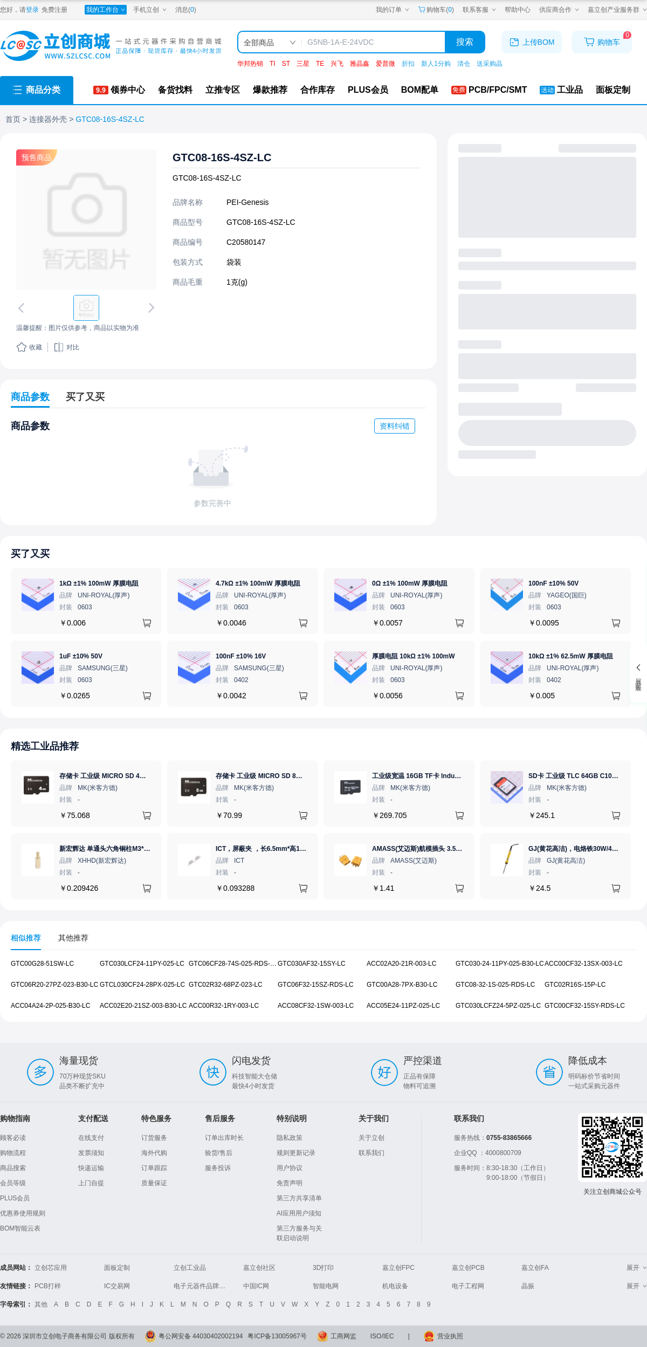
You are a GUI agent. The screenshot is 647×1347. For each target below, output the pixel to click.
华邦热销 (250, 63)
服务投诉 (218, 1168)
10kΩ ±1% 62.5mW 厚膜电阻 (570, 656)
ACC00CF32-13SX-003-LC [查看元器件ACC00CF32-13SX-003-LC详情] (584, 963)
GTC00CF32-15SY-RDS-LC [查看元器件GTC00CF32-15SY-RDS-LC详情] (585, 1005)
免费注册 (54, 9)
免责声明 (289, 1183)
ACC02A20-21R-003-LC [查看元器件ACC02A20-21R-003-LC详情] (401, 963)
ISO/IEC (382, 1336)
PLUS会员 (15, 1198)
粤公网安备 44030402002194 (201, 1336)
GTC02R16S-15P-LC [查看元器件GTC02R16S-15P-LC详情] (575, 984)
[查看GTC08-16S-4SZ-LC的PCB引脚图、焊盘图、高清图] (86, 219)
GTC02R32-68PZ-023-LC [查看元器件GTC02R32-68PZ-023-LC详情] (226, 984)
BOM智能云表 (20, 1228)
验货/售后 (218, 1153)
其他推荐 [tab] (73, 937)
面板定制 (117, 1268)
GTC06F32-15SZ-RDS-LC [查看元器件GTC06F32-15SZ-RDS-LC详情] (316, 984)
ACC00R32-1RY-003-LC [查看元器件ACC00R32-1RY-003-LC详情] (224, 1005)
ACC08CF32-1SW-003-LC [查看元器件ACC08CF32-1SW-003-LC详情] (316, 1005)
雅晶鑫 (359, 63)
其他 (41, 1304)
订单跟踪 (154, 1168)
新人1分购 (436, 63)
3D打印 (323, 1268)
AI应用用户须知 (299, 1213)
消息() (185, 9)
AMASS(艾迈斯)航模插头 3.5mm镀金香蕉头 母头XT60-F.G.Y (460, 849)
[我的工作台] (106, 10)
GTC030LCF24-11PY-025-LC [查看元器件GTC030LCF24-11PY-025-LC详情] (142, 963)
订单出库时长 (224, 1138)
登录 (32, 9)
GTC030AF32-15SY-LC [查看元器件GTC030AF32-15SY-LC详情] (312, 963)
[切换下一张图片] (149, 308)
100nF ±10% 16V (241, 656)
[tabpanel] (323, 990)
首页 (12, 119)
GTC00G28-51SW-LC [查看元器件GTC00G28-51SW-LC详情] (42, 963)
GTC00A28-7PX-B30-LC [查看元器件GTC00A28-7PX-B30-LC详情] (402, 984)
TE (320, 63)
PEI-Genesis (247, 202)
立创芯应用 (51, 1268)
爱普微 (385, 63)
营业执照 (450, 1336)
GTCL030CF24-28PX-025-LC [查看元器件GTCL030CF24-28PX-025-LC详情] (142, 984)
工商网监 (343, 1336)
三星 (303, 63)
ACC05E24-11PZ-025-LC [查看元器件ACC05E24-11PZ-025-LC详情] (403, 1005)
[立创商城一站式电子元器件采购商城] (110, 46)
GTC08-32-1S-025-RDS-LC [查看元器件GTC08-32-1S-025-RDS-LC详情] (495, 984)
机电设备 (395, 1286)
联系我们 (371, 1153)
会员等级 (13, 1183)
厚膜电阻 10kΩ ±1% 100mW (413, 656)
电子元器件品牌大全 (203, 1286)
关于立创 (371, 1138)
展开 (637, 1268)
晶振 (527, 1286)
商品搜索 (13, 1168)
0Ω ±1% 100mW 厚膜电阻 (410, 583)
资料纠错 (395, 426)
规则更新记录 (296, 1153)
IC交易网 (117, 1286)
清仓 (463, 63)
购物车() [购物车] (436, 10)
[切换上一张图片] (23, 308)
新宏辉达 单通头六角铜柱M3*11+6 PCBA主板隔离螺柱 (138, 849)
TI (273, 63)
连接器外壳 (48, 119)
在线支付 (91, 1138)
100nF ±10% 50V (553, 583)
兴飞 (337, 63)
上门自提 (91, 1183)
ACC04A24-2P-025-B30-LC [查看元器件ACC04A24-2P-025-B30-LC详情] (50, 1005)
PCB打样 (48, 1286)
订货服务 (154, 1138)
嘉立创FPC (398, 1268)
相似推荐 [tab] (26, 937)
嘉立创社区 (259, 1268)
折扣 (408, 63)
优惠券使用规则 (22, 1213)
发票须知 (91, 1153)
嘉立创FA (535, 1268)
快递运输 (91, 1168)
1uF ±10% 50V (80, 656)
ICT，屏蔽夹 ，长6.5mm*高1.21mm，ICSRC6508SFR (295, 849)
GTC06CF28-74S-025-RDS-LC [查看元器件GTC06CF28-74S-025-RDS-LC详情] (233, 963)
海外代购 (154, 1153)
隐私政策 (289, 1138)
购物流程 (13, 1153)
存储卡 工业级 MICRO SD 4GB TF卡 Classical (127, 776)
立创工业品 (190, 1268)
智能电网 (326, 1286)
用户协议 (289, 1168)
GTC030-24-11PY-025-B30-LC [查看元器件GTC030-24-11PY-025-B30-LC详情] (500, 963)
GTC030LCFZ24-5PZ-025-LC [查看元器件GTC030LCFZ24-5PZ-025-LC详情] (498, 1005)
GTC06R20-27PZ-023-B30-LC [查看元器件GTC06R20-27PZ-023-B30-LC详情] (54, 984)
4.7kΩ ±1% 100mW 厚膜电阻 (258, 583)
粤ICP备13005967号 (276, 1336)
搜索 (464, 41)
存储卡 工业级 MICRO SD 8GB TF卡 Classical (284, 776)
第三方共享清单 (299, 1198)
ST (286, 63)
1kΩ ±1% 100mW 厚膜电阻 (99, 583)
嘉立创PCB (468, 1268)
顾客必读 (13, 1138)
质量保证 (154, 1183)
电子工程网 (468, 1286)
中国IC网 (256, 1286)
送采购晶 (490, 63)
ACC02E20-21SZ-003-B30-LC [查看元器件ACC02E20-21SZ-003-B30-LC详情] (143, 1005)
